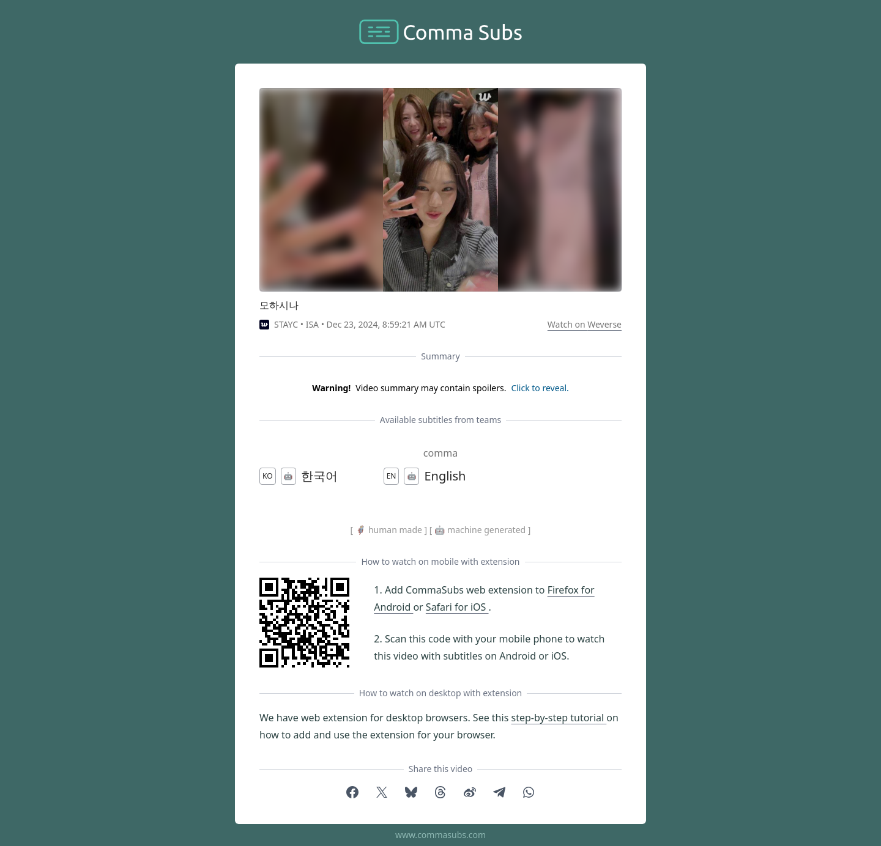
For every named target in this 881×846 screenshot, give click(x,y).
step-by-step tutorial (558, 717)
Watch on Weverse (585, 324)
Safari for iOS (457, 607)
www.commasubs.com (440, 834)
